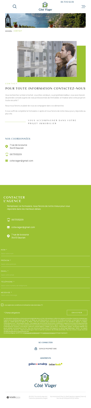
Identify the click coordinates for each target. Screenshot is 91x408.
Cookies (76, 398)
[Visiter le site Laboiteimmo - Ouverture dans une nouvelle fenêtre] (13, 397)
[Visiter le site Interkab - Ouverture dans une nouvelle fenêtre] (55, 364)
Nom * (4, 250)
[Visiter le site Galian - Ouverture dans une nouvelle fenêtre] (38, 364)
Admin (83, 396)
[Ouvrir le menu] (84, 7)
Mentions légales (74, 396)
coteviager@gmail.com (21, 160)
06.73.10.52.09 (67, 2)
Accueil (8, 31)
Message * (6, 292)
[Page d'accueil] (45, 6)
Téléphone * (8, 282)
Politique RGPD (68, 398)
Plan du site (64, 396)
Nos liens (59, 398)
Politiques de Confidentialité (31, 333)
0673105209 (16, 154)
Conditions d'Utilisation (48, 333)
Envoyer (77, 313)
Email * (5, 271)
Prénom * (6, 260)
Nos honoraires (54, 396)
